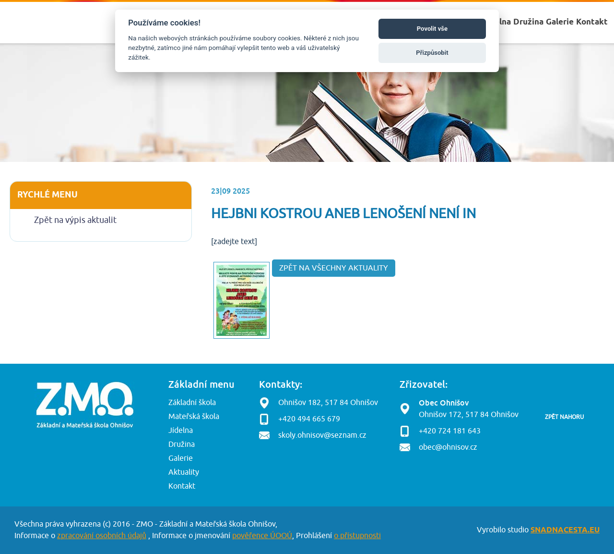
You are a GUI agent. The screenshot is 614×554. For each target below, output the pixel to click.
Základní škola (192, 402)
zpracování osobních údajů (101, 536)
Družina (181, 444)
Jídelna (180, 430)
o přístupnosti (357, 536)
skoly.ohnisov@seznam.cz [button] (322, 435)
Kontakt (181, 486)
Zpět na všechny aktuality (333, 268)
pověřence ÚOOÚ (262, 536)
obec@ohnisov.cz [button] (448, 447)
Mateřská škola (193, 416)
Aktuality (183, 472)
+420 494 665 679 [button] (309, 419)
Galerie (180, 458)
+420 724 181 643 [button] (450, 431)
